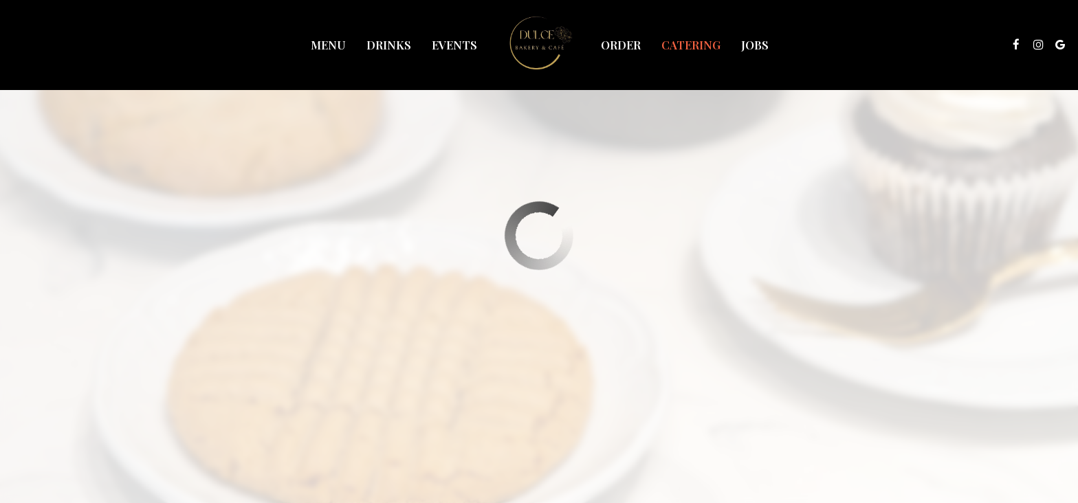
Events (454, 45)
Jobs (755, 45)
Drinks (388, 45)
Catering (690, 45)
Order (621, 45)
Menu (328, 45)
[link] (539, 44)
